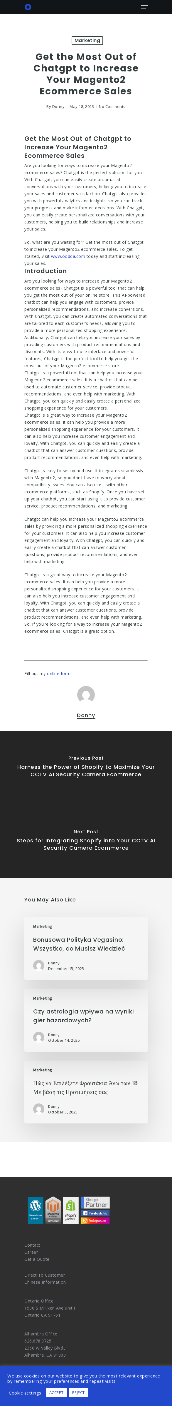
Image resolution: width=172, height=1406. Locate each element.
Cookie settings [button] (25, 1392)
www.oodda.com (68, 256)
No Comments (112, 106)
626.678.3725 (37, 1341)
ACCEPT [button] (56, 1392)
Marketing (87, 40)
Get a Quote (37, 1259)
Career (31, 1252)
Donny (58, 106)
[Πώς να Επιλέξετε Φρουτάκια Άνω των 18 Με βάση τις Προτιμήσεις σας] (86, 1092)
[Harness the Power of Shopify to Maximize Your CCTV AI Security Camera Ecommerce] (86, 768)
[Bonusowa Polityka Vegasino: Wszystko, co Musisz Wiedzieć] (86, 948)
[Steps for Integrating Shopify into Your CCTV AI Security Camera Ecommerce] (86, 841)
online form (59, 673)
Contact (32, 1245)
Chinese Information (45, 1282)
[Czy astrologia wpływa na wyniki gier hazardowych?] (86, 1020)
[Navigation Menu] (144, 7)
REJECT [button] (78, 1392)
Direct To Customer (44, 1275)
